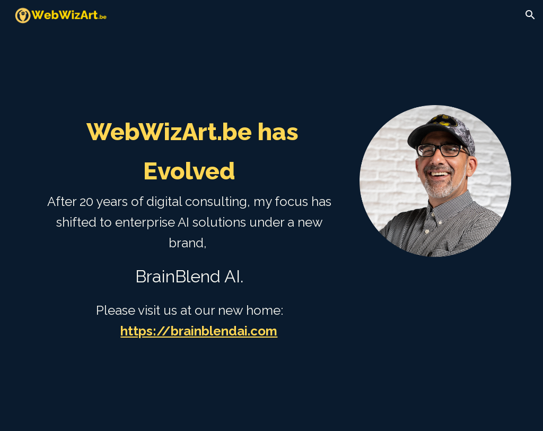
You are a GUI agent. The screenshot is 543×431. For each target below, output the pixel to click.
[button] (530, 15)
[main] (189, 247)
